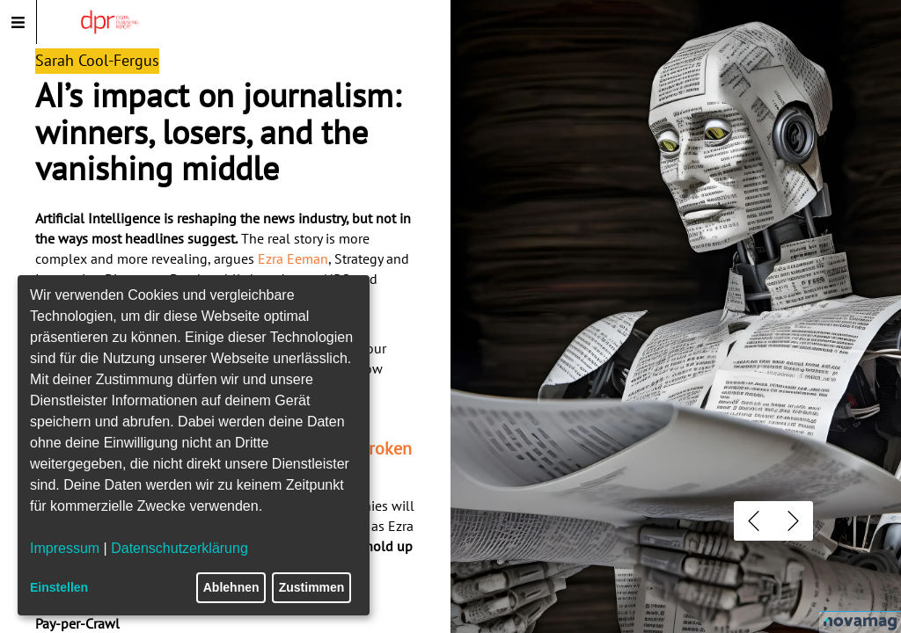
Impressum (64, 548)
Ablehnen (231, 587)
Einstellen (59, 587)
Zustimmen (312, 587)
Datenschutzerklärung (179, 548)
